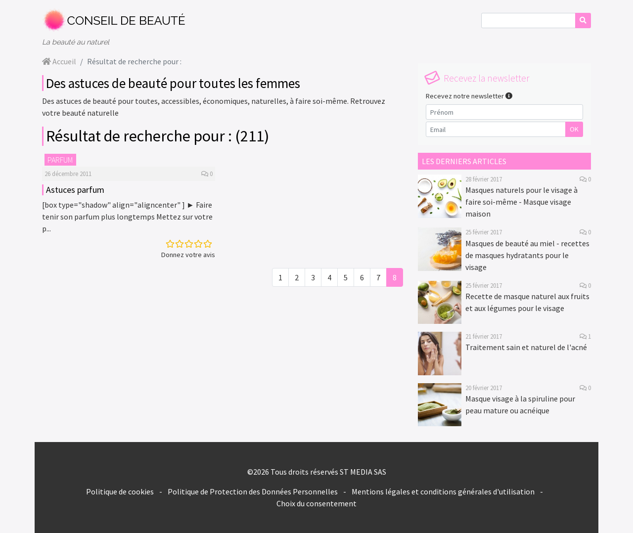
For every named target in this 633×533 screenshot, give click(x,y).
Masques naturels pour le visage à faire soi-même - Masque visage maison (521, 202)
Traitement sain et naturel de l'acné (526, 347)
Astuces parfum (75, 189)
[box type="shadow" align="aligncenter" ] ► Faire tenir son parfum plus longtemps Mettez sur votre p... (127, 216)
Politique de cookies (120, 491)
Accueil (59, 61)
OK (574, 129)
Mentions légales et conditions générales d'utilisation (443, 491)
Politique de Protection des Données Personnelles (253, 491)
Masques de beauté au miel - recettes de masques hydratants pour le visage (527, 255)
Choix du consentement (316, 503)
